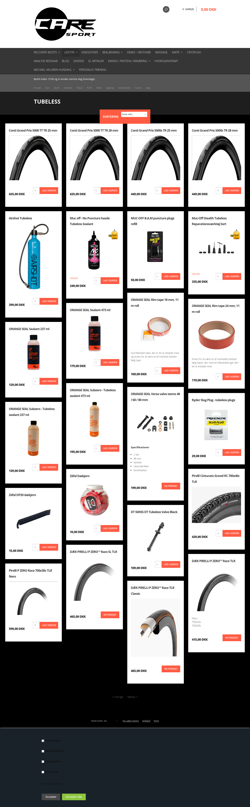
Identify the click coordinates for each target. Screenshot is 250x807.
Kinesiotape (90, 52)
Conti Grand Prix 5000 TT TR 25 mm (33, 130)
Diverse (78, 61)
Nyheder (68, 87)
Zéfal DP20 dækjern (22, 495)
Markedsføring (54, 751)
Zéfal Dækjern (79, 476)
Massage (161, 52)
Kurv (47, 87)
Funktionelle (53, 761)
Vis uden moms (131, 720)
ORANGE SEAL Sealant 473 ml (90, 310)
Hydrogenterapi (166, 61)
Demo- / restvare (139, 52)
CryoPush (194, 52)
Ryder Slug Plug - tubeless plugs (213, 400)
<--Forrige (117, 697)
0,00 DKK (208, 9)
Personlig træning (92, 70)
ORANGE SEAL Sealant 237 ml (29, 329)
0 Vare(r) (188, 9)
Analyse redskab (45, 61)
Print (156, 720)
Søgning (110, 87)
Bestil (57, 87)
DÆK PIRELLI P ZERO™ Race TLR (213, 561)
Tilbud (79, 87)
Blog (65, 61)
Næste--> (132, 697)
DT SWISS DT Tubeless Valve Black (154, 512)
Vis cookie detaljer (52, 783)
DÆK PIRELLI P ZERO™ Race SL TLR (93, 552)
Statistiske (51, 771)
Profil (89, 87)
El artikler (96, 61)
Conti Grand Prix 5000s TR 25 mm (154, 130)
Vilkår (99, 87)
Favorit (138, 87)
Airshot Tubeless (20, 218)
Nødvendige (52, 740)
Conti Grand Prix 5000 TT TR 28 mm (94, 130)
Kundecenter (124, 87)
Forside (37, 87)
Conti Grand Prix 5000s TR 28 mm (215, 130)
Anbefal (146, 720)
